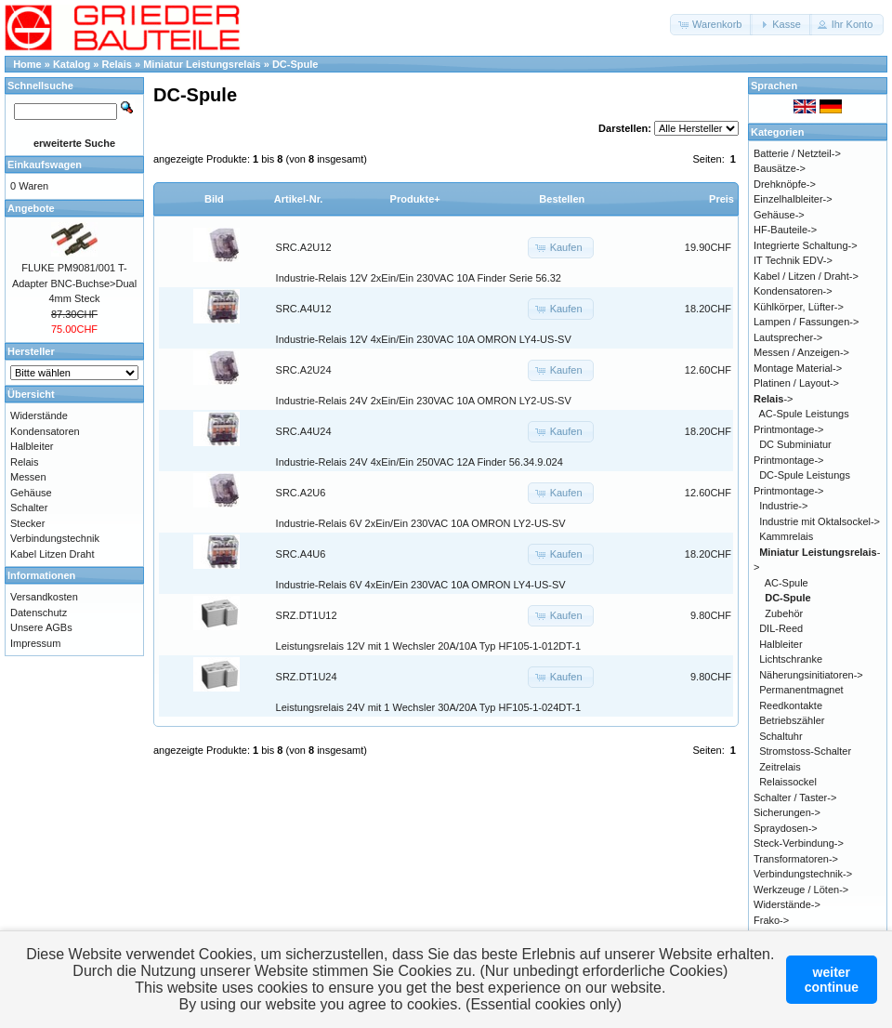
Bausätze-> (780, 168)
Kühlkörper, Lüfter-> (799, 306)
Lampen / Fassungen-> (806, 321)
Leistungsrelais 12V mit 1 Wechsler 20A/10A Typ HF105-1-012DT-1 (429, 646)
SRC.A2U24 (304, 370)
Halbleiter (31, 446)
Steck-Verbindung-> (799, 843)
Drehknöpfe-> (785, 184)
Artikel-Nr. (298, 198)
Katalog (71, 64)
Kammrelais (786, 536)
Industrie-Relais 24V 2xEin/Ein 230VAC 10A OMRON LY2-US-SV (423, 400)
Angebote (31, 208)
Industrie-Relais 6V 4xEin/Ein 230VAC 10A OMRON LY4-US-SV (421, 584)
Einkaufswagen (44, 164)
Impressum (35, 643)
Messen (28, 476)
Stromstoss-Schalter (805, 751)
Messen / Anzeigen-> (801, 352)
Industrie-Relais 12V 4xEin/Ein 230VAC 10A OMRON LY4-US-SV (423, 339)
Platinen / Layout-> (796, 383)
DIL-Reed (781, 628)
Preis (721, 198)
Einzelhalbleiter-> (793, 198)
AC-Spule (786, 582)
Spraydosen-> (786, 828)
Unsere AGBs (41, 627)
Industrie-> (783, 505)
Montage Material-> (798, 368)
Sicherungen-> (787, 812)
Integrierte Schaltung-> (806, 245)
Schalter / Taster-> (795, 797)
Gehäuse (31, 492)
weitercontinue (832, 980)
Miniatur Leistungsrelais (202, 64)
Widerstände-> (787, 904)
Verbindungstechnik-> (803, 873)
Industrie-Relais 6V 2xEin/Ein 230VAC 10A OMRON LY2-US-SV (421, 523)
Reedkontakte (790, 705)
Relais (117, 64)
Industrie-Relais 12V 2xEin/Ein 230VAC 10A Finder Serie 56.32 (418, 277)
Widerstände (39, 415)
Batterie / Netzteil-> (797, 153)
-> (774, 398)
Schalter (28, 507)
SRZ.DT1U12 (306, 615)
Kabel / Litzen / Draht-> (806, 276)
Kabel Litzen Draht (52, 554)
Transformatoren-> (796, 858)
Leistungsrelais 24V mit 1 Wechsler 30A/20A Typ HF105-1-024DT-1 (429, 707)
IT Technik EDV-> (793, 260)
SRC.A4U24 (304, 431)
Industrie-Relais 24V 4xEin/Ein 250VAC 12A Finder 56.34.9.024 (419, 462)
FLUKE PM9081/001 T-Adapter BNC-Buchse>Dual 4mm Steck (74, 283)
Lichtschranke (790, 659)
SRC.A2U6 (301, 492)
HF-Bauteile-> (785, 229)
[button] (711, 24)
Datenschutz (38, 612)
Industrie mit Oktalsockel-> (819, 521)
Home (27, 64)
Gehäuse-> (779, 214)
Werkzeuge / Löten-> (801, 889)
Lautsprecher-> (788, 337)
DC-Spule (295, 64)
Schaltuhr (780, 736)
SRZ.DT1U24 (306, 676)
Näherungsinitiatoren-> (811, 674)
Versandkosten (44, 596)
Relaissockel (788, 781)
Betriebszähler (791, 720)
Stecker (27, 523)
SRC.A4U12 (304, 308)
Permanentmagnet (801, 689)
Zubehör (784, 613)
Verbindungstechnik (54, 538)
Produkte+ (415, 198)
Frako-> (771, 920)
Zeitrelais (780, 766)
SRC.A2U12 (304, 247)
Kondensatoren (45, 431)
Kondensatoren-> (793, 291)
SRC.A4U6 (301, 554)
